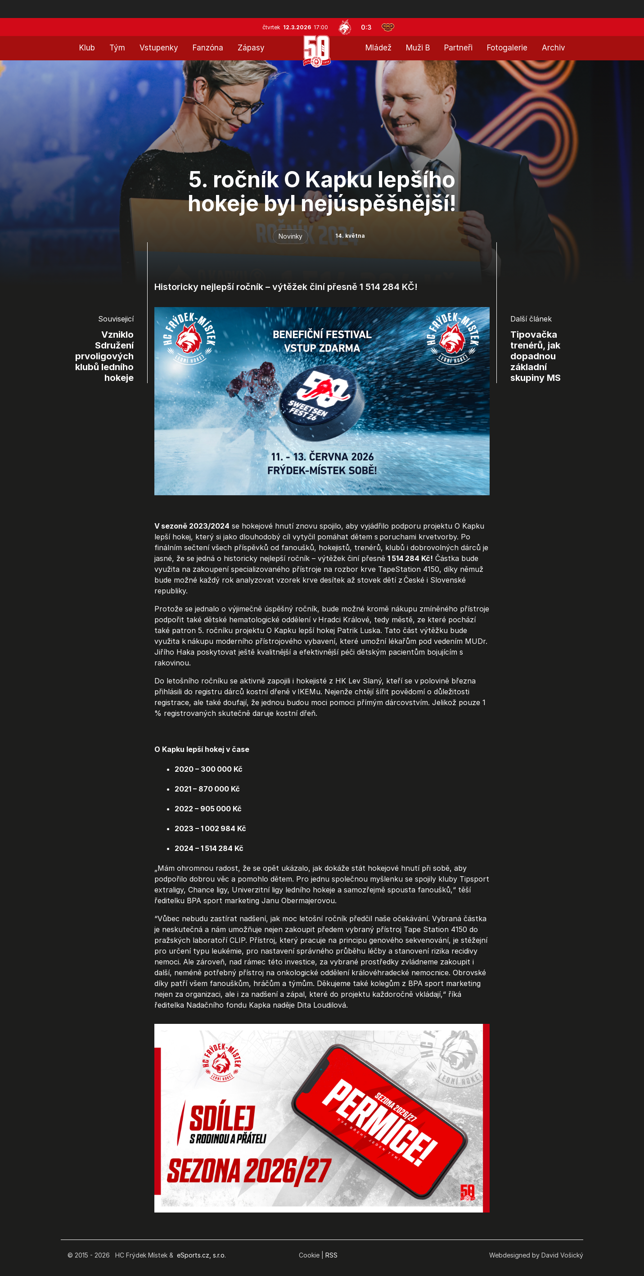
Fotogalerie (507, 47)
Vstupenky (159, 47)
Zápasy (251, 47)
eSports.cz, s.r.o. (201, 1255)
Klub (87, 47)
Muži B (418, 47)
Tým (117, 47)
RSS (331, 1255)
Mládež (378, 47)
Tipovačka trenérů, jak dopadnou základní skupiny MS (535, 356)
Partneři (458, 47)
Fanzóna (208, 47)
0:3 (366, 27)
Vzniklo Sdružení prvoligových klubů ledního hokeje (104, 356)
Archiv (553, 47)
